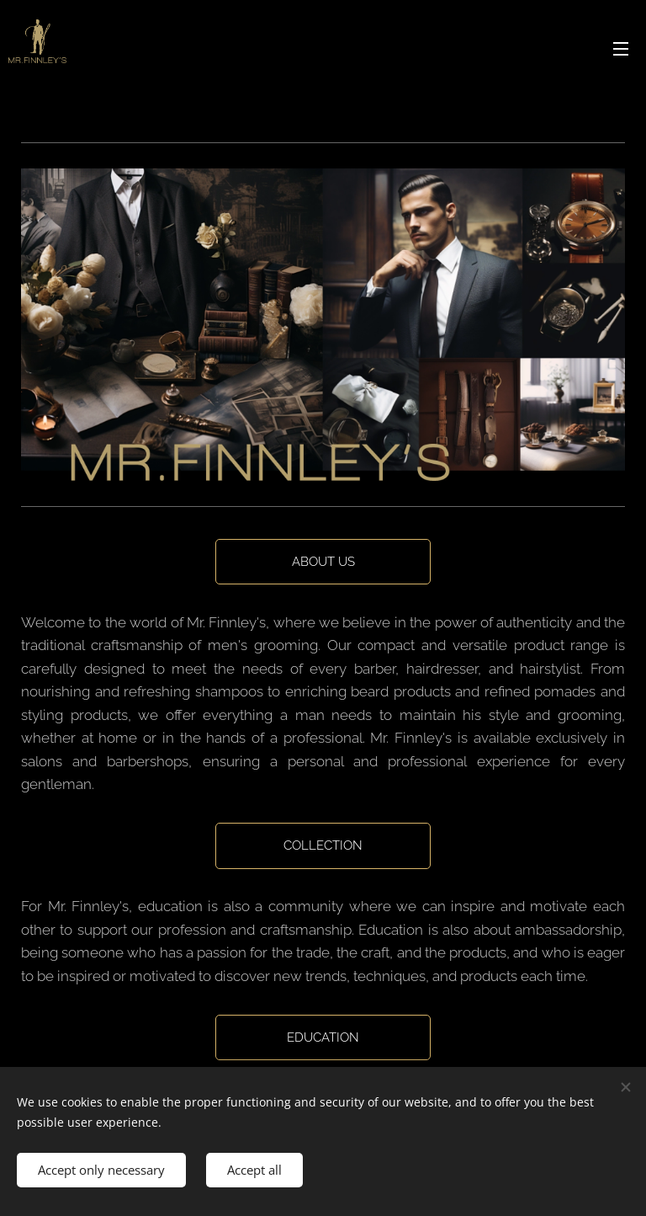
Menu (620, 49)
